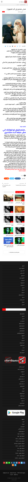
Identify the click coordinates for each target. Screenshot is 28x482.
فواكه (23, 302)
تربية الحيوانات (22, 343)
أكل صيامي (22, 273)
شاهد (22, 175)
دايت (23, 347)
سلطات (23, 290)
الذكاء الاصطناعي (21, 429)
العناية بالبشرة (22, 328)
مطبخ (23, 266)
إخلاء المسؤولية (6, 473)
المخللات (22, 280)
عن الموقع (16, 474)
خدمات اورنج (22, 376)
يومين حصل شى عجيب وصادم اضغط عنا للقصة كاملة (15, 170)
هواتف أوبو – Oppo (20, 436)
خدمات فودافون (21, 379)
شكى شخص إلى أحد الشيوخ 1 (6, 185)
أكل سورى (22, 270)
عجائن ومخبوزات (21, 295)
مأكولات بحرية (21, 268)
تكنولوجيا (22, 371)
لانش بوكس (22, 300)
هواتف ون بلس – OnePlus (19, 458)
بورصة (23, 391)
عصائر (23, 297)
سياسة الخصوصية (13, 473)
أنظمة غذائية (22, 314)
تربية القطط (22, 345)
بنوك (23, 388)
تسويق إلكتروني (21, 431)
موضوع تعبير (22, 352)
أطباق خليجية (22, 278)
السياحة (22, 340)
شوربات (22, 292)
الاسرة (23, 316)
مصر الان (13, 480)
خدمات (23, 374)
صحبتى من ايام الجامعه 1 (21, 185)
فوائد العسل (22, 403)
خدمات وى (22, 381)
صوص (23, 287)
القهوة (23, 335)
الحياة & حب (22, 321)
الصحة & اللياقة (21, 323)
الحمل (23, 318)
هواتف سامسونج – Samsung (19, 443)
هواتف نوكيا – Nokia (20, 450)
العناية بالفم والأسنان (20, 333)
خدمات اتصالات (21, 384)
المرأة (23, 338)
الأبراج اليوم (22, 386)
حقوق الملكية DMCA (21, 473)
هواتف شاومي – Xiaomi (20, 446)
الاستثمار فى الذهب (21, 369)
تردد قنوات (22, 398)
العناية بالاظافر (21, 326)
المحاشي (22, 275)
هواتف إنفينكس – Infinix (20, 438)
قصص (3, 11)
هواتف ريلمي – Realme (20, 441)
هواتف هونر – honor (20, 455)
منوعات (23, 350)
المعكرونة (22, 283)
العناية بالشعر (22, 331)
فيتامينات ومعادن (21, 405)
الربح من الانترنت (21, 367)
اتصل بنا (11, 474)
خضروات (22, 400)
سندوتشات (22, 285)
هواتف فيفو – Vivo (20, 448)
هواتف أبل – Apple (21, 434)
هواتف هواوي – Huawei (19, 453)
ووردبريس (22, 426)
